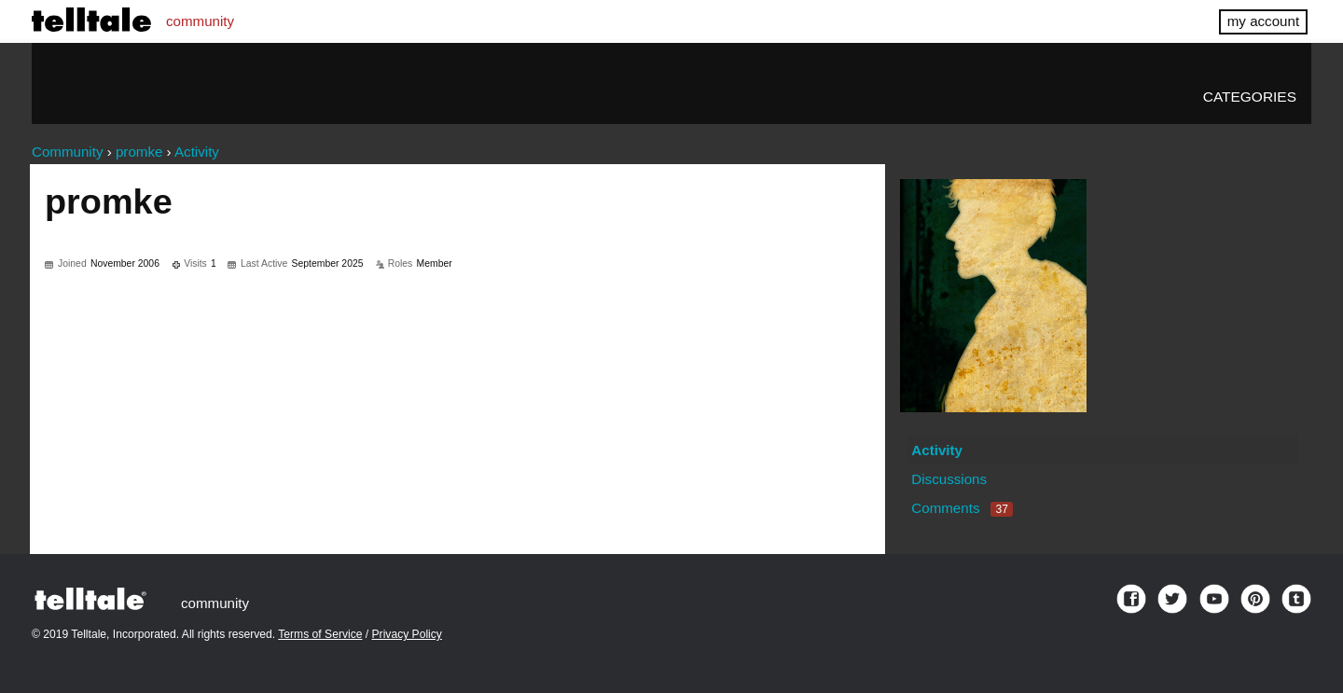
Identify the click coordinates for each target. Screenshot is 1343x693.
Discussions (949, 479)
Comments (962, 508)
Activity (936, 450)
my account (1263, 21)
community (200, 21)
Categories (1249, 96)
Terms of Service (320, 634)
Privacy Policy (407, 634)
